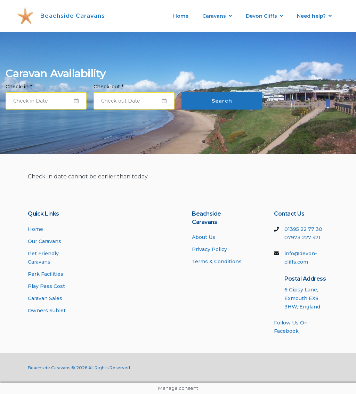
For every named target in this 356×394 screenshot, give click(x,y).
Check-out (108, 86)
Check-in (19, 86)
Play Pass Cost (46, 286)
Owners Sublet (47, 310)
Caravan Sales (45, 298)
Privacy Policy (209, 249)
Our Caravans (44, 241)
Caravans (214, 16)
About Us (203, 237)
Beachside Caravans (72, 16)
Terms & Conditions (217, 261)
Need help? (311, 16)
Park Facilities (45, 274)
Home (180, 16)
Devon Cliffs (261, 16)
